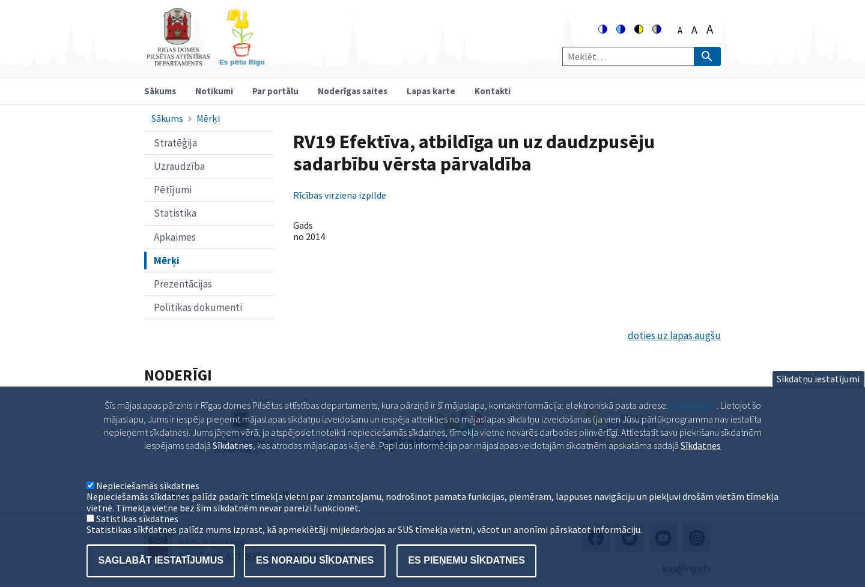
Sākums (160, 91)
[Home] (205, 61)
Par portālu (275, 91)
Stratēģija (175, 142)
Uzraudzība (179, 166)
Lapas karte (431, 91)
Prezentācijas (183, 283)
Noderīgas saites (352, 91)
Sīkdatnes (701, 456)
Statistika (175, 213)
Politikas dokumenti (198, 307)
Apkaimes (175, 237)
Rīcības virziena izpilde (339, 195)
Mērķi (208, 118)
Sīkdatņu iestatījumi (818, 390)
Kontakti (493, 91)
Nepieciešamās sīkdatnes (147, 497)
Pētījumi (173, 189)
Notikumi (214, 91)
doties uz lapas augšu (674, 335)
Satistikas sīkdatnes (137, 530)
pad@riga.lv (693, 417)
